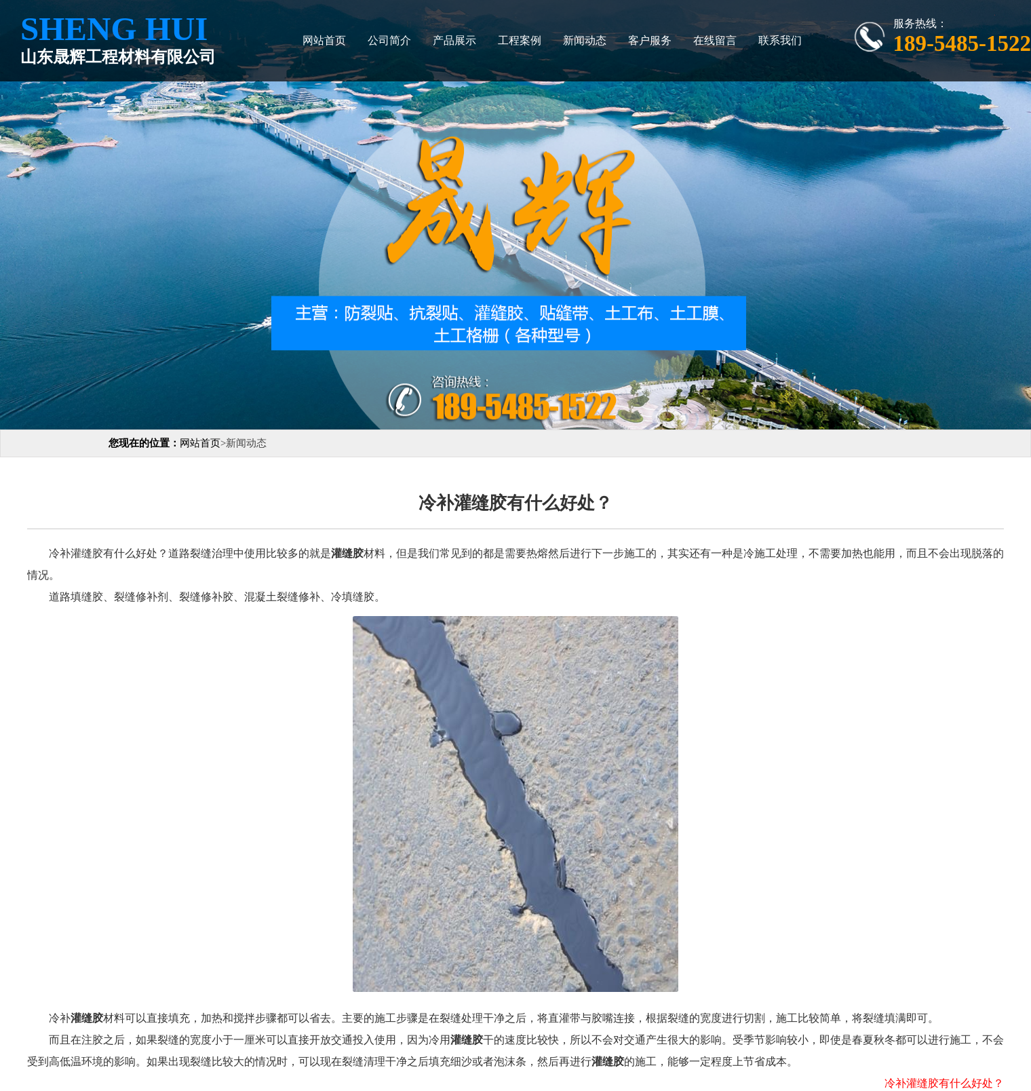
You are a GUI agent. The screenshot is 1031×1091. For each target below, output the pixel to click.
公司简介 (389, 40)
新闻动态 (584, 40)
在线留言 (715, 40)
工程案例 (519, 40)
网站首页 (324, 40)
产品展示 (454, 40)
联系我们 (780, 40)
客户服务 (650, 40)
